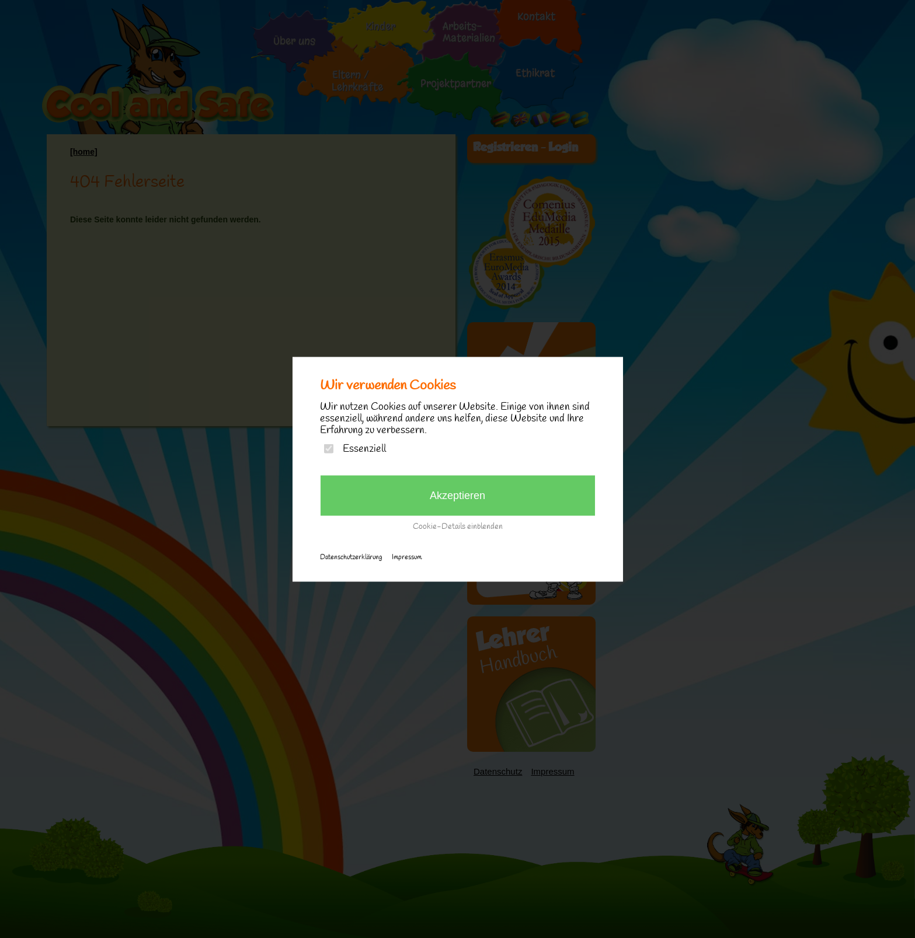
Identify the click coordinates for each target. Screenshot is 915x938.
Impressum (407, 557)
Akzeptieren (457, 495)
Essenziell (364, 448)
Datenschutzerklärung (351, 557)
